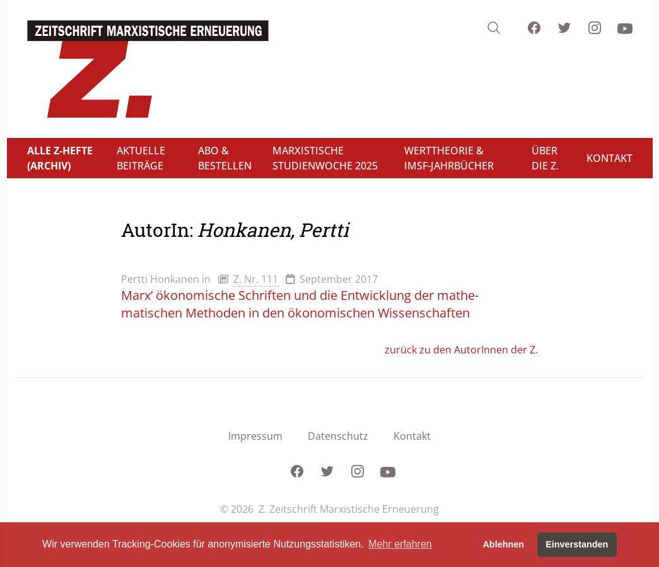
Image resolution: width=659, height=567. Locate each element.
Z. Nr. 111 (255, 279)
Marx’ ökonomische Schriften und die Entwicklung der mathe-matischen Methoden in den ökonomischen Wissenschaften (300, 304)
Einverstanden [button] (576, 544)
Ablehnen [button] (503, 544)
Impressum (255, 436)
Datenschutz (338, 436)
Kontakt (412, 436)
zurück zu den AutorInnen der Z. (461, 350)
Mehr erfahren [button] (400, 544)
